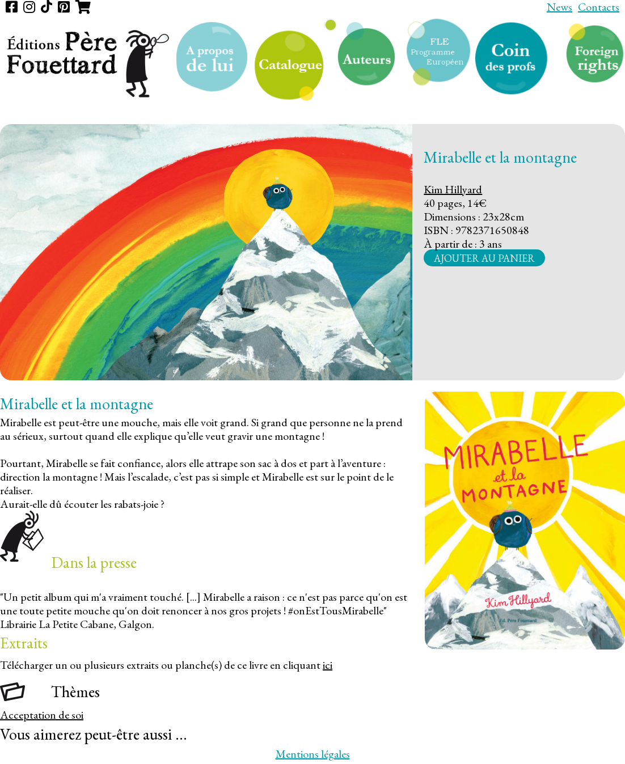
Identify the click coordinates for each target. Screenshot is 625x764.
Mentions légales (313, 753)
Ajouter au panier (484, 257)
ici (327, 664)
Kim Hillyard (453, 189)
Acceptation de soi (41, 714)
